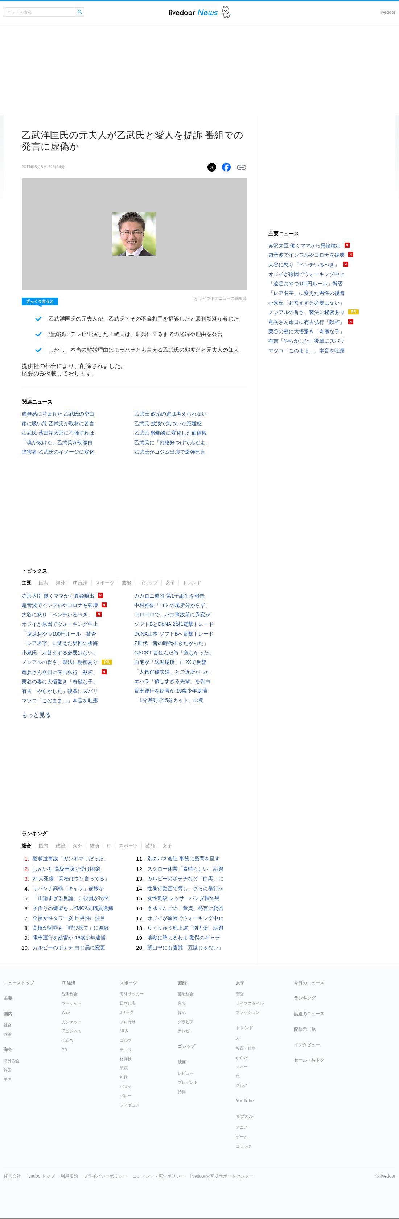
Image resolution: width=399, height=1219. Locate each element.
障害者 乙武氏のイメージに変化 (58, 452)
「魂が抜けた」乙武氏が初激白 (57, 442)
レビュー (186, 1073)
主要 (26, 583)
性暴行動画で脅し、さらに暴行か (185, 888)
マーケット (72, 1003)
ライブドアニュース (193, 12)
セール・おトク (309, 1060)
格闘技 (126, 1059)
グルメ (242, 1085)
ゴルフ (126, 1040)
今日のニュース (309, 982)
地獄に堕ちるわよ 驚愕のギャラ (183, 938)
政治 (60, 845)
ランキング (305, 998)
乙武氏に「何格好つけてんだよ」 (172, 442)
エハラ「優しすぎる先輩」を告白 (172, 681)
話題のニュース (309, 1013)
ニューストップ (19, 982)
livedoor (387, 12)
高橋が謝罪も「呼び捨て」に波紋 (71, 928)
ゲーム (242, 1137)
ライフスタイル (250, 1003)
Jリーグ (127, 1012)
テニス (126, 1049)
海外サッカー (132, 994)
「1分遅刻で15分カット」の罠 (168, 700)
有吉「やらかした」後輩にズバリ (60, 691)
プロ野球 (128, 1022)
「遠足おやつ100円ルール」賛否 (59, 634)
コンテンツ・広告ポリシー (158, 1176)
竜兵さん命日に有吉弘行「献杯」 (60, 672)
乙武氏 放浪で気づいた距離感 (168, 423)
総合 (26, 845)
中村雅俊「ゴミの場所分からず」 (172, 605)
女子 (170, 583)
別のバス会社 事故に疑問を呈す (183, 858)
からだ (242, 1057)
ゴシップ (148, 583)
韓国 (8, 1070)
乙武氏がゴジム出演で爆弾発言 (169, 452)
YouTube (245, 1100)
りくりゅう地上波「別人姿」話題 (185, 928)
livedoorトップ (40, 1176)
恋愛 (240, 994)
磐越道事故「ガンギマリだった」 (71, 858)
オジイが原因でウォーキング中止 (60, 624)
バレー (126, 1096)
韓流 (182, 1012)
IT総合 (67, 1040)
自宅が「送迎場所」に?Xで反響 (170, 662)
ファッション (248, 1012)
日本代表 (128, 1003)
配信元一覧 (305, 1029)
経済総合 (70, 994)
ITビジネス (71, 1031)
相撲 (124, 1077)
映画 (182, 1062)
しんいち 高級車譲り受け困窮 (66, 869)
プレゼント (188, 1082)
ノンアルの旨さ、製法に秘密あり (60, 662)
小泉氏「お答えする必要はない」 (60, 653)
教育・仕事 (246, 1048)
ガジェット (72, 1022)
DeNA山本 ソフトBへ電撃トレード (174, 634)
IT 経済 (80, 583)
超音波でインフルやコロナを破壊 (60, 605)
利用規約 (69, 1176)
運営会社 (12, 1176)
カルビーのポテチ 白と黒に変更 (69, 947)
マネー (242, 1067)
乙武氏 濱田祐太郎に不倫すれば (58, 433)
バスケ (126, 1086)
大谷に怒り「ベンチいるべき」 (57, 614)
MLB (124, 1031)
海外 (60, 583)
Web (66, 1012)
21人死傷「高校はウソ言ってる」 (71, 878)
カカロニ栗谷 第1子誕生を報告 (169, 596)
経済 (94, 845)
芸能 (126, 583)
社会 (8, 1025)
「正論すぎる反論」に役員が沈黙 (71, 898)
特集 (182, 1092)
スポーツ (104, 583)
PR (64, 1049)
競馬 (124, 1068)
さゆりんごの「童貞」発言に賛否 (185, 908)
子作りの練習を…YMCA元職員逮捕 (73, 908)
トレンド (191, 583)
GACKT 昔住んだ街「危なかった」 (174, 653)
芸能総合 (186, 994)
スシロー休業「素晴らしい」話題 (185, 869)
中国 (8, 1079)
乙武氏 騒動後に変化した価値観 (170, 433)
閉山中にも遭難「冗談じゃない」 (185, 947)
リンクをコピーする (241, 168)
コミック (244, 1146)
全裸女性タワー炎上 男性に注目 (69, 918)
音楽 (182, 1003)
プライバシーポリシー (105, 1176)
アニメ (242, 1127)
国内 (43, 583)
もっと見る (36, 715)
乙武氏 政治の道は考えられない (170, 414)
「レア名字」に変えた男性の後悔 (60, 643)
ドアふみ (226, 12)
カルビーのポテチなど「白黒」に (185, 878)
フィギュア (130, 1105)
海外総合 (12, 1061)
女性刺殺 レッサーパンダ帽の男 (183, 898)
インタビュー (307, 1044)
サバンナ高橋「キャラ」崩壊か (68, 888)
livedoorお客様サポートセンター (222, 1176)
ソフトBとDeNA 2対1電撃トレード (174, 624)
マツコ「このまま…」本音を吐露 (60, 700)
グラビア (186, 1022)
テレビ (184, 1031)
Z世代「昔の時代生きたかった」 (171, 643)
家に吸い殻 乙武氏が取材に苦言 (58, 423)
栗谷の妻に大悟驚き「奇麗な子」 (60, 682)
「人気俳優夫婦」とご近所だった (172, 672)
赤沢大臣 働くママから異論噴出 (58, 596)
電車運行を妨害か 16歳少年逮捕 (170, 691)
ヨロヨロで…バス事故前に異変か (172, 614)
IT (109, 845)
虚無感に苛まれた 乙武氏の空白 (58, 414)
